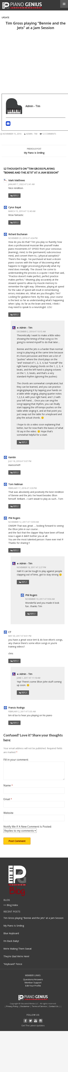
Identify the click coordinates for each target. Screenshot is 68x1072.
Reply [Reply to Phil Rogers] (16, 550)
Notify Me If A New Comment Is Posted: (27, 829)
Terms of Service (39, 1006)
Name (8, 785)
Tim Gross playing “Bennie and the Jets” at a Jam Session (33, 917)
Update (5, 17)
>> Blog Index (10, 905)
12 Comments (49, 133)
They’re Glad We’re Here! (16, 956)
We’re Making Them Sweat (17, 948)
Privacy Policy (12, 1006)
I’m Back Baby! (11, 941)
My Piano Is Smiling (34, 150)
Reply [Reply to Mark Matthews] (16, 195)
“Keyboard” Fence (12, 964)
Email (7, 799)
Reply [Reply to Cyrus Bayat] (16, 222)
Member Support (33, 982)
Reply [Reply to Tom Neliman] (16, 506)
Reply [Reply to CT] (16, 661)
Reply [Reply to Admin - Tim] (24, 442)
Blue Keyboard (11, 933)
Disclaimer (25, 1006)
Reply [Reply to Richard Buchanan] (16, 314)
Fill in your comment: (16, 759)
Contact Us (53, 1006)
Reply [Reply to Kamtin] (16, 472)
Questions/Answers (33, 979)
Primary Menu (64, 4)
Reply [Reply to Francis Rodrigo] (16, 722)
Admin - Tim (31, 133)
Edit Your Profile (33, 985)
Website (8, 813)
